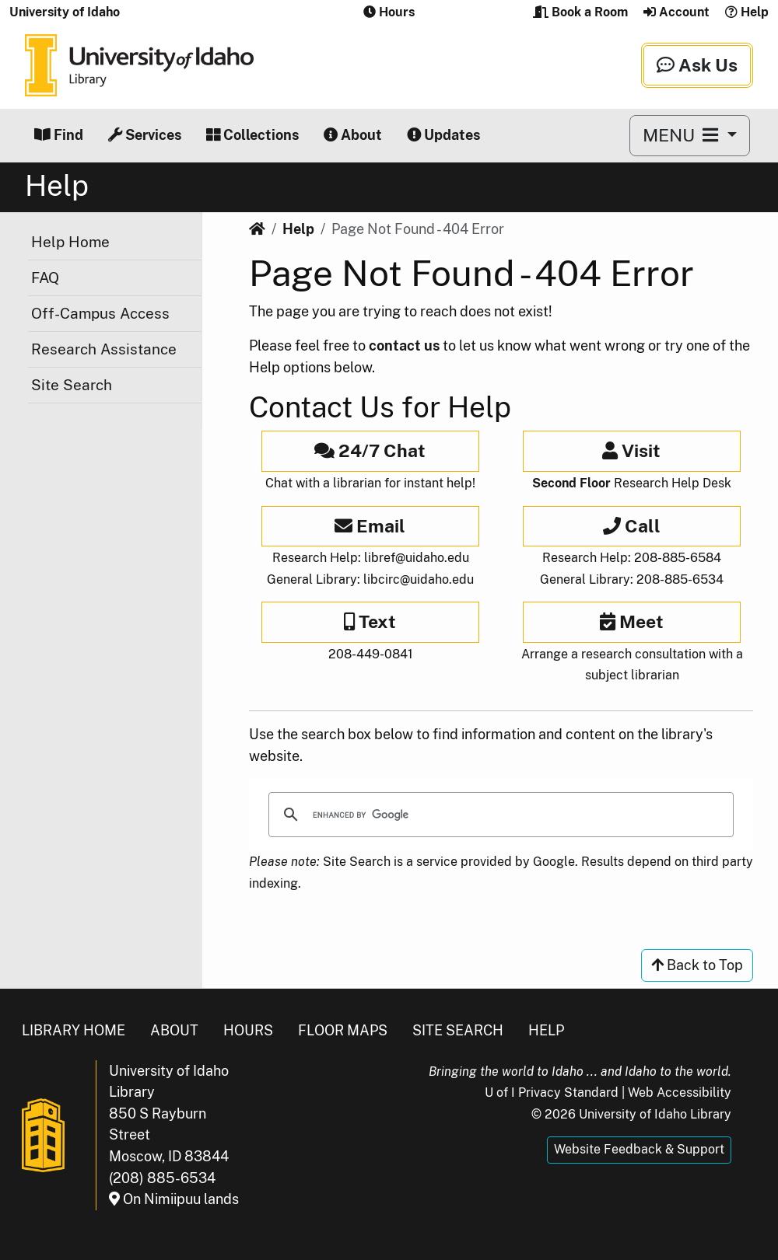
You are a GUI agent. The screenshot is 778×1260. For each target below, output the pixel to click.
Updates (443, 135)
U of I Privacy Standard (552, 1092)
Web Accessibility (679, 1092)
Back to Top (697, 965)
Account (676, 12)
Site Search (71, 384)
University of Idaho (64, 12)
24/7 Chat (370, 450)
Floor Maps (342, 1030)
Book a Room (580, 12)
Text (370, 621)
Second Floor (571, 483)
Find (58, 135)
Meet (632, 621)
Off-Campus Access (100, 313)
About (353, 135)
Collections (252, 135)
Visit (631, 450)
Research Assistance (104, 349)
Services (144, 135)
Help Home (70, 241)
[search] (499, 814)
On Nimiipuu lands (174, 1199)
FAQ (45, 277)
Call (632, 525)
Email (370, 525)
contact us (404, 345)
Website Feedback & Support (639, 1149)
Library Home (73, 1030)
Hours (248, 1030)
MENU (683, 134)
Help (747, 12)
